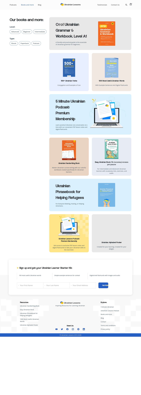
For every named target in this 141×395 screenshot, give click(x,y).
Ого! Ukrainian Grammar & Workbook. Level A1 (71, 30)
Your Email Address (80, 285)
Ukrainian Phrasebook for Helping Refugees (70, 192)
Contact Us (115, 5)
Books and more (27, 5)
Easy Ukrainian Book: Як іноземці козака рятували (111, 163)
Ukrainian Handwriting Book (69, 163)
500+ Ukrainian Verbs (69, 81)
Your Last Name (52, 285)
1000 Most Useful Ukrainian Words (111, 81)
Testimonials (102, 5)
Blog (39, 5)
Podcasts (13, 5)
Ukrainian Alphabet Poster (112, 242)
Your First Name (26, 285)
